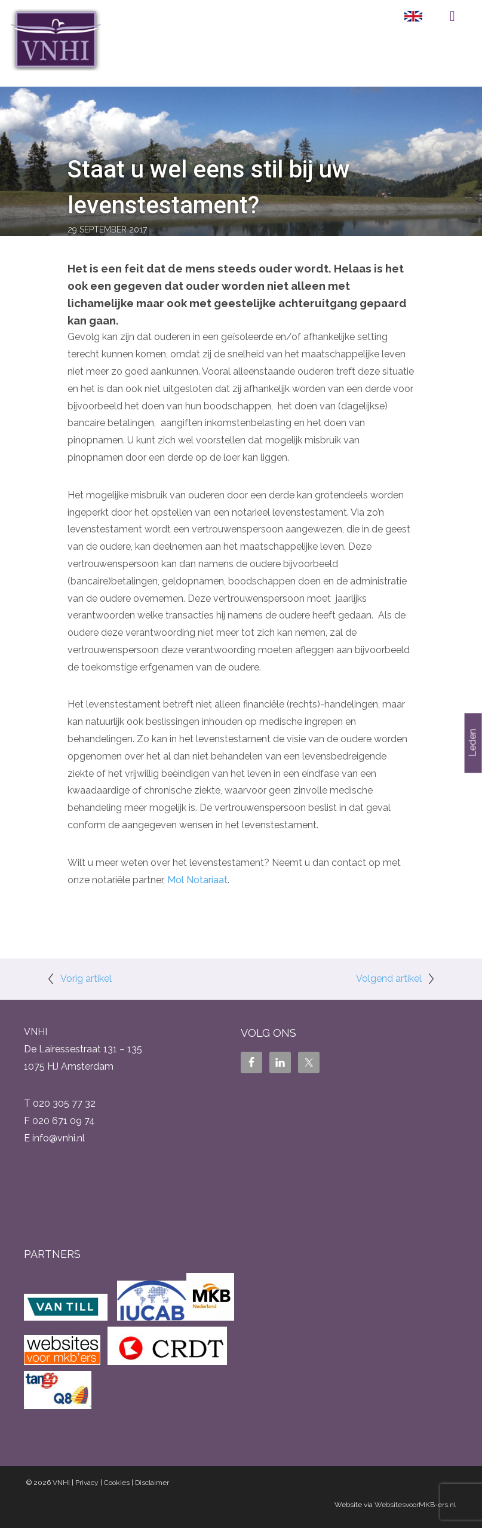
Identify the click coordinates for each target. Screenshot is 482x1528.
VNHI (61, 1482)
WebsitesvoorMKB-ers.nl (415, 1505)
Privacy (87, 1482)
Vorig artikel (86, 978)
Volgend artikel (389, 978)
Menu (452, 16)
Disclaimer (152, 1482)
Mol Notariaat (197, 880)
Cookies (117, 1482)
